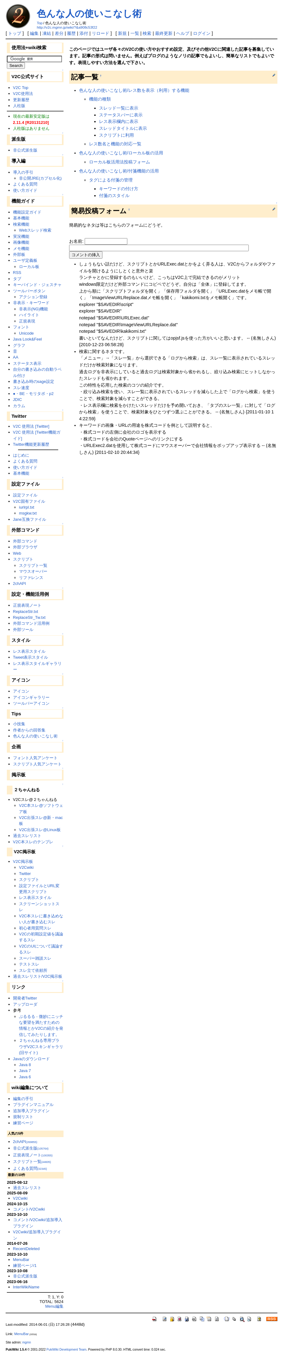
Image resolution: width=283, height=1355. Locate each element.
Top (40, 23)
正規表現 (27, 321)
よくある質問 (25, 184)
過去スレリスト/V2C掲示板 (38, 976)
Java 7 (25, 1070)
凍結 (46, 33)
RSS (17, 272)
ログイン (201, 33)
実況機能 (21, 236)
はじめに (21, 455)
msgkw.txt (28, 513)
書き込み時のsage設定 (33, 381)
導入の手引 (23, 172)
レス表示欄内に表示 (118, 121)
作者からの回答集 (29, 730)
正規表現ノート (27, 605)
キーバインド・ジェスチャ (37, 284)
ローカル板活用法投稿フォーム (119, 161)
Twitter (25, 873)
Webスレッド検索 (35, 230)
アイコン (21, 691)
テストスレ (29, 964)
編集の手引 (23, 1098)
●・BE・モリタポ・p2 (33, 393)
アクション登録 (33, 296)
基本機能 (21, 218)
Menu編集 (54, 1306)
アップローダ (25, 1004)
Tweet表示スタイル (30, 657)
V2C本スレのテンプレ (33, 842)
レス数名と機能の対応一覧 (115, 143)
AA (15, 357)
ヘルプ (182, 33)
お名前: (77, 241)
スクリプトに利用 (116, 135)
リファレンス (31, 577)
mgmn (26, 1342)
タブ (17, 278)
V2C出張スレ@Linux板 (40, 829)
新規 (122, 33)
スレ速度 (21, 387)
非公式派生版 (25, 150)
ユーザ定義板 (25, 260)
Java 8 (25, 1064)
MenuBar (21, 1259)
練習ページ (23, 1123)
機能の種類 (100, 98)
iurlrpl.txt (26, 507)
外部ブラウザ (25, 547)
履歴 (71, 33)
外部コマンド (25, 541)
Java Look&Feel (27, 339)
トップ (14, 33)
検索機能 (21, 224)
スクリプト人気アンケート (37, 764)
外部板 (19, 254)
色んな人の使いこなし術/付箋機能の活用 (119, 170)
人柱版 (19, 105)
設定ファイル (25, 495)
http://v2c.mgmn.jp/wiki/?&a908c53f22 (67, 27)
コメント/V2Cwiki (29, 1209)
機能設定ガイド (27, 212)
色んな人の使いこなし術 (89, 13)
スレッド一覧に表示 (118, 108)
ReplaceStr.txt (25, 611)
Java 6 (25, 1077)
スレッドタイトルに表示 (123, 128)
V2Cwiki (26, 867)
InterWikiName (26, 1287)
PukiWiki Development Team (66, 1349)
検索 (147, 33)
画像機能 (21, 242)
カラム (19, 405)
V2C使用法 (23, 93)
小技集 (19, 724)
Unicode (26, 333)
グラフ (19, 345)
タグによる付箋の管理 (111, 179)
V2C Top (20, 87)
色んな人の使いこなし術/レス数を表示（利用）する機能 (134, 90)
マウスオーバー (33, 571)
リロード (100, 33)
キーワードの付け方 (118, 188)
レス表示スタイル (29, 651)
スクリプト (23, 559)
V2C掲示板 (23, 861)
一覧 (134, 33)
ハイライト (29, 315)
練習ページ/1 (25, 1265)
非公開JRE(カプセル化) (40, 178)
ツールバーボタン (29, 291)
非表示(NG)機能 (33, 309)
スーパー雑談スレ (35, 958)
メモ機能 (21, 248)
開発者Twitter (25, 998)
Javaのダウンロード (31, 1058)
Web (17, 553)
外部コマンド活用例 (31, 623)
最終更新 (163, 33)
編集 (34, 33)
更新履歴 (21, 99)
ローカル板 (29, 266)
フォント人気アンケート (35, 757)
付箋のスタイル (114, 195)
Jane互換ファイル (29, 519)
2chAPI (19, 583)
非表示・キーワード (31, 302)
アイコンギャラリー (31, 697)
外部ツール (23, 629)
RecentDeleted (26, 1248)
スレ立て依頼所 (33, 970)
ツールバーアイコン (31, 703)
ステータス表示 (27, 363)
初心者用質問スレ (35, 928)
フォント (21, 327)
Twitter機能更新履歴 (31, 444)
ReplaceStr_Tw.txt (29, 617)
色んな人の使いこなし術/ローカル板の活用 (121, 152)
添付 (83, 33)
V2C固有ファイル (29, 501)
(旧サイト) (28, 1052)
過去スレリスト (27, 835)
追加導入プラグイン (31, 1110)
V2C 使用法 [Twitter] (31, 426)
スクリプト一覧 (33, 565)
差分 (59, 33)
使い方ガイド (25, 190)
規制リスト (23, 1116)
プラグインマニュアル (33, 1104)
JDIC (17, 399)
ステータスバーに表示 (121, 114)
